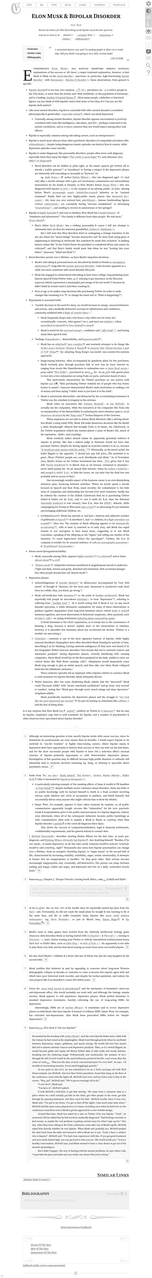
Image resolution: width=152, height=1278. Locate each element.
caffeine (123, 701)
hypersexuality (91, 339)
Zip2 (32, 911)
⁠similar (66, 38)
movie (118, 368)
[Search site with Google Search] (148, 66)
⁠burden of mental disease (61, 97)
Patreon (99, 5)
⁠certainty (81, 35)
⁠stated (71, 711)
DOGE (108, 503)
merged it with (54, 472)
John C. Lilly (45, 618)
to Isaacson (108, 711)
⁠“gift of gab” (108, 330)
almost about (43, 560)
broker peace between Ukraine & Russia (63, 348)
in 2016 (65, 188)
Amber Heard (72, 1036)
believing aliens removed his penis (95, 618)
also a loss (88, 507)
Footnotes (32, 49)
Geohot (97, 775)
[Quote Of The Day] (41, 1245)
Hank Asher (67, 775)
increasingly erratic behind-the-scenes (75, 192)
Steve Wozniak (60, 919)
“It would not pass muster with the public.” (65, 449)
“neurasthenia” (43, 207)
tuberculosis (51, 204)
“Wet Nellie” (61, 372)
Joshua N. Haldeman (101, 229)
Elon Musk (76, 25)
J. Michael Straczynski (42, 836)
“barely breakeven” (57, 465)
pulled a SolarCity (118, 468)
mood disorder (65, 76)
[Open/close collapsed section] (79, 891)
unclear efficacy (74, 1007)
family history (108, 212)
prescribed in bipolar (52, 325)
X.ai (67, 472)
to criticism (105, 556)
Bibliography (34, 57)
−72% (106, 461)
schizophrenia (37, 144)
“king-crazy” (77, 415)
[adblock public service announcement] (44, 1265)
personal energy (73, 330)
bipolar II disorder (77, 80)
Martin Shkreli (111, 775)
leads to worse (120, 610)
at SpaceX (62, 519)
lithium (91, 200)
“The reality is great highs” (84, 157)
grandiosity (54, 339)
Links (82, 5)
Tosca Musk (37, 220)
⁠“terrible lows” (61, 603)
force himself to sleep (81, 325)
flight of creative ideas (77, 312)
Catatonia (41, 638)
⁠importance (105, 35)
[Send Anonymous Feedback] (76, 1227)
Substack (119, 5)
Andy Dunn (52, 177)
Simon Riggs (111, 919)
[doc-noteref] (114, 134)
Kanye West (110, 185)
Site (29, 5)
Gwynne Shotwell (94, 404)
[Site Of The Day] (39, 1248)
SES (95, 123)
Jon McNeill (117, 404)
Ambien (109, 321)
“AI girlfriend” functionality (58, 546)
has (62, 711)
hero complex (76, 344)
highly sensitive (87, 556)
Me (41, 5)
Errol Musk (57, 225)
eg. (75, 278)
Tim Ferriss (84, 775)
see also (53, 775)
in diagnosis (44, 160)
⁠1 (78, 90)
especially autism (72, 114)
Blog (68, 5)
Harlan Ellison (81, 177)
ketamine (70, 595)
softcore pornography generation (110, 542)
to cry (56, 560)
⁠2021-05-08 (116, 58)
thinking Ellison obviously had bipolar (66, 840)
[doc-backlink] (51, 766)
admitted (60, 344)
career (39, 200)
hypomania (57, 80)
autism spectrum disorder (80, 266)
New (54, 5)
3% (83, 90)
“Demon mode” (44, 565)
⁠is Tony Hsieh (44, 788)
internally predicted (52, 503)
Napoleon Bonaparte (72, 779)
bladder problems (106, 595)
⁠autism (59, 823)
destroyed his (120, 196)
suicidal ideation (69, 582)
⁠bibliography (82, 38)
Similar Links (34, 53)
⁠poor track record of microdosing (60, 988)
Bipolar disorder (38, 90)
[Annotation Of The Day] (44, 1252)
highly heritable (49, 212)
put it (53, 383)
